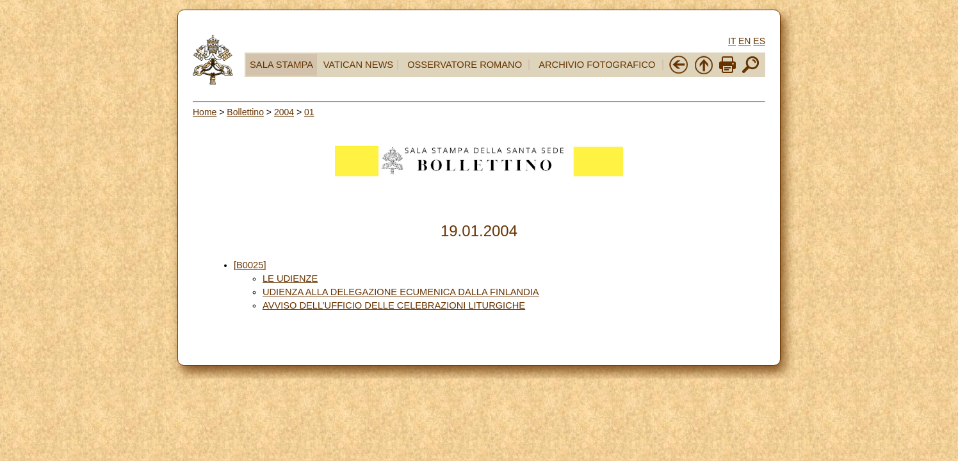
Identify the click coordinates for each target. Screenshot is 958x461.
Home (204, 112)
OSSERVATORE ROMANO (464, 65)
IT (732, 41)
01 (309, 112)
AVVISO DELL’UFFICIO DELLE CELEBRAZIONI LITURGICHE (394, 305)
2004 (284, 112)
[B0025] (250, 265)
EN (744, 41)
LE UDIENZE (290, 278)
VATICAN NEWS (358, 65)
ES (759, 41)
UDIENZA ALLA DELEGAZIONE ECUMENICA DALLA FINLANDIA (401, 292)
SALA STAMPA (281, 65)
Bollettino (245, 112)
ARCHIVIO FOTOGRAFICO (597, 65)
